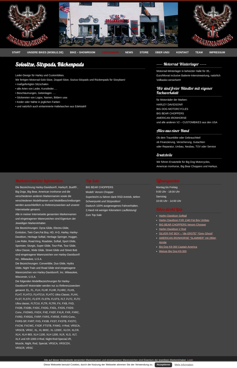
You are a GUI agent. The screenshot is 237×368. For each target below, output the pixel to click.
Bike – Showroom (82, 52)
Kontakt (182, 52)
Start (16, 52)
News (129, 52)
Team (199, 52)
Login (189, 360)
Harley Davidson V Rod (172, 229)
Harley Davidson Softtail (173, 215)
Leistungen (110, 52)
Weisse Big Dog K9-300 (172, 251)
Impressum (217, 52)
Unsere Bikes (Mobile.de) (45, 52)
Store (144, 52)
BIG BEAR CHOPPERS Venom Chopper (182, 224)
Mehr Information (184, 364)
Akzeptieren (163, 364)
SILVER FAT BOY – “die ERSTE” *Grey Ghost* (186, 233)
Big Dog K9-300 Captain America (178, 246)
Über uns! (162, 52)
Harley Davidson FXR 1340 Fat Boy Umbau (184, 220)
